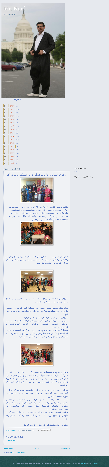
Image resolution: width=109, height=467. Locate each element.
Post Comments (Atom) (18, 452)
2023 (12, 106)
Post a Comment (13, 440)
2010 (12, 150)
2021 (12, 113)
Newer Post (8, 448)
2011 (11, 146)
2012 (12, 143)
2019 (12, 119)
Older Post (65, 448)
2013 (12, 139)
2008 (12, 156)
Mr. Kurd (14, 8)
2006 (12, 163)
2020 (12, 116)
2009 (12, 153)
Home (37, 448)
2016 (12, 129)
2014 (12, 136)
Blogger (96, 463)
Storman (83, 463)
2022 (12, 109)
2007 (12, 160)
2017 (12, 126)
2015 (12, 133)
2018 (12, 123)
